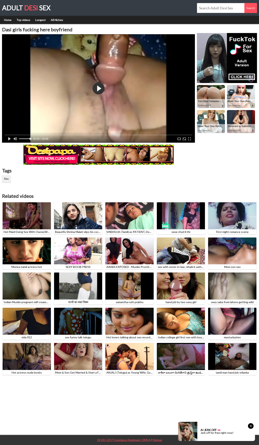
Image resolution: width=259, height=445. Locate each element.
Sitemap (157, 440)
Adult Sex (26, 8)
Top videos (23, 20)
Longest (40, 20)
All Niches (57, 20)
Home (7, 20)
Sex (6, 178)
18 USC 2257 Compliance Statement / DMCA (123, 440)
